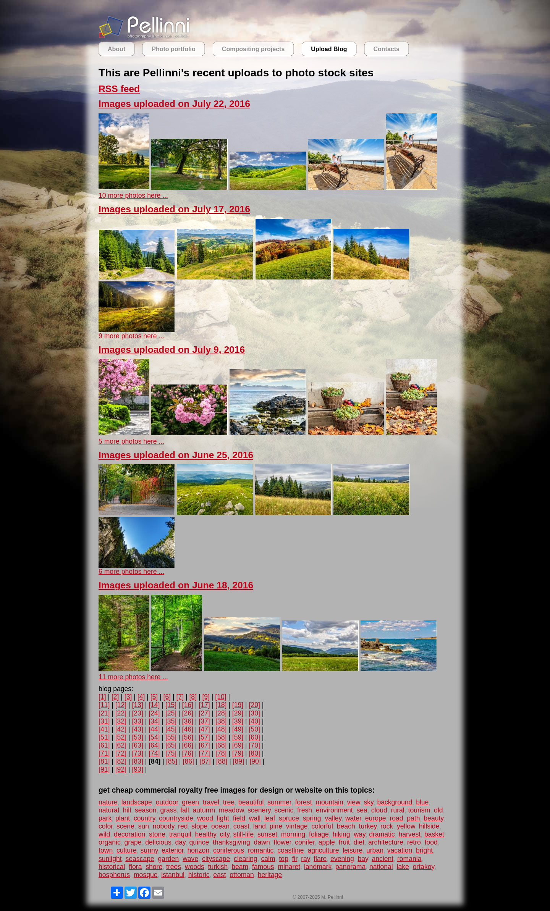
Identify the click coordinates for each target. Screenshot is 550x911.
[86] (188, 761)
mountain (329, 802)
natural (109, 810)
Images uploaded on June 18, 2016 (176, 585)
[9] (206, 697)
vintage (297, 826)
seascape (139, 859)
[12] (120, 705)
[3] (128, 697)
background (394, 802)
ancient (382, 859)
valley (333, 818)
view (353, 802)
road (396, 818)
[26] (187, 713)
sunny (149, 850)
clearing (245, 859)
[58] (220, 737)
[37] (204, 721)
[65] (170, 745)
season (146, 810)
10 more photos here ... (133, 195)
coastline (290, 850)
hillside (429, 826)
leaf (269, 818)
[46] (187, 729)
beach (346, 826)
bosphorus (114, 875)
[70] (254, 745)
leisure (352, 850)
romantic (260, 850)
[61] (104, 745)
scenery (258, 810)
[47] (204, 729)
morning (293, 834)
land (259, 826)
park (105, 818)
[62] (120, 745)
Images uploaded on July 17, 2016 (174, 209)
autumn (203, 810)
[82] (120, 761)
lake (403, 867)
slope (199, 826)
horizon (198, 850)
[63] (137, 745)
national (381, 867)
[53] (137, 737)
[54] (154, 737)
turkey (368, 826)
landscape (136, 802)
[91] (104, 769)
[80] (254, 753)
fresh (304, 810)
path (413, 818)
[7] (180, 697)
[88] (221, 761)
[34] (154, 721)
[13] (137, 705)
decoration (129, 834)
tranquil (180, 834)
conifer (305, 842)
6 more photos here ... (131, 571)
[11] (104, 705)
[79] (237, 753)
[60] (254, 737)
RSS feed (119, 89)
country (144, 818)
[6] (167, 697)
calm (268, 859)
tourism (419, 810)
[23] (137, 713)
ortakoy (423, 867)
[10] (220, 697)
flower (282, 842)
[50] (254, 729)
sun (143, 826)
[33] (137, 721)
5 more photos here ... (131, 441)
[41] (104, 729)
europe (375, 818)
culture (126, 850)
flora (135, 867)
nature (108, 802)
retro (414, 842)
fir (295, 859)
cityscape (216, 859)
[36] (187, 721)
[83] (137, 761)
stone (157, 834)
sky (369, 802)
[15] (170, 705)
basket (434, 834)
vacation (399, 850)
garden (168, 859)
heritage (270, 875)
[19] (237, 705)
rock (386, 826)
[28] (220, 713)
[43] (137, 729)
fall (184, 810)
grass (168, 810)
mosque (146, 875)
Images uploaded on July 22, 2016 (174, 104)
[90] (254, 761)
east (219, 875)
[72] (120, 753)
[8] (193, 697)
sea (362, 810)
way (359, 834)
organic (110, 842)
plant (122, 818)
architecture (385, 842)
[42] (120, 729)
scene (125, 826)
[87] (204, 761)
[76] (187, 753)
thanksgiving (231, 842)
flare (320, 859)
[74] (154, 753)
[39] (237, 721)
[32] (120, 721)
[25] (170, 713)
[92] (120, 769)
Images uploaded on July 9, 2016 (172, 349)
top (283, 859)
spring (312, 818)
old (438, 810)
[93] (137, 769)
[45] (170, 729)
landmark (318, 867)
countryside (176, 818)
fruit (344, 842)
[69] (237, 745)
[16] (187, 705)
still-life (243, 834)
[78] (220, 753)
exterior (173, 850)
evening (342, 859)
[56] (187, 737)
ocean (220, 826)
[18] (220, 705)
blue (422, 802)
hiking (341, 834)
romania (409, 859)
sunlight (110, 859)
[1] (102, 697)
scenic (283, 810)
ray (305, 859)
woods (194, 867)
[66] (187, 745)
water (353, 818)
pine (276, 826)
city (225, 834)
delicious (158, 842)
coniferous (228, 850)
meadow (231, 810)
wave (190, 859)
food (431, 842)
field (239, 818)
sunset (267, 834)
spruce (289, 818)
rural (397, 810)
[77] (204, 753)
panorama (350, 867)
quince (199, 842)
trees (173, 867)
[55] (170, 737)
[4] (141, 697)
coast (241, 826)
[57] (204, 737)
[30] (254, 713)
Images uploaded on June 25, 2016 (176, 455)
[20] (254, 705)
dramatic (382, 834)
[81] (104, 761)
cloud (379, 810)
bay (363, 859)
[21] (104, 713)
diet (359, 842)
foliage (319, 834)
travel (211, 802)
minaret (289, 867)
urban (374, 850)
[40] (254, 721)
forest (303, 802)
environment (334, 810)
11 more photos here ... (133, 677)
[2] (115, 697)
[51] (104, 737)
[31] (104, 721)
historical (112, 867)
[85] (171, 761)
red (183, 826)
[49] (237, 729)
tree (229, 802)
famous (263, 867)
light (223, 818)
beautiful (251, 802)
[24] (154, 713)
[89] (238, 761)
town (106, 850)
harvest (409, 834)
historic (199, 875)
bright (424, 850)
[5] (154, 697)
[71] (104, 753)
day (180, 842)
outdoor (167, 802)
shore (154, 867)
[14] (154, 705)
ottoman (242, 875)
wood (205, 818)
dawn (262, 842)
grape (133, 842)
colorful (322, 826)
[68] (220, 745)
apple (327, 842)
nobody (163, 826)
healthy (205, 834)
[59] (237, 737)
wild (104, 834)
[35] (170, 721)
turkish (218, 867)
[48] (220, 729)
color (106, 826)
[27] (204, 713)
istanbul (172, 875)
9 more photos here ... (131, 336)
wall (254, 818)
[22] (120, 713)
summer (279, 802)
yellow (406, 826)
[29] (237, 713)
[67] (204, 745)
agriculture (323, 850)
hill (127, 810)
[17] (204, 705)
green (190, 802)
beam (239, 867)
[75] (170, 753)
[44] (154, 729)
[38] (220, 721)
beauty (433, 818)
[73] (137, 753)
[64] (154, 745)
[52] (120, 737)
